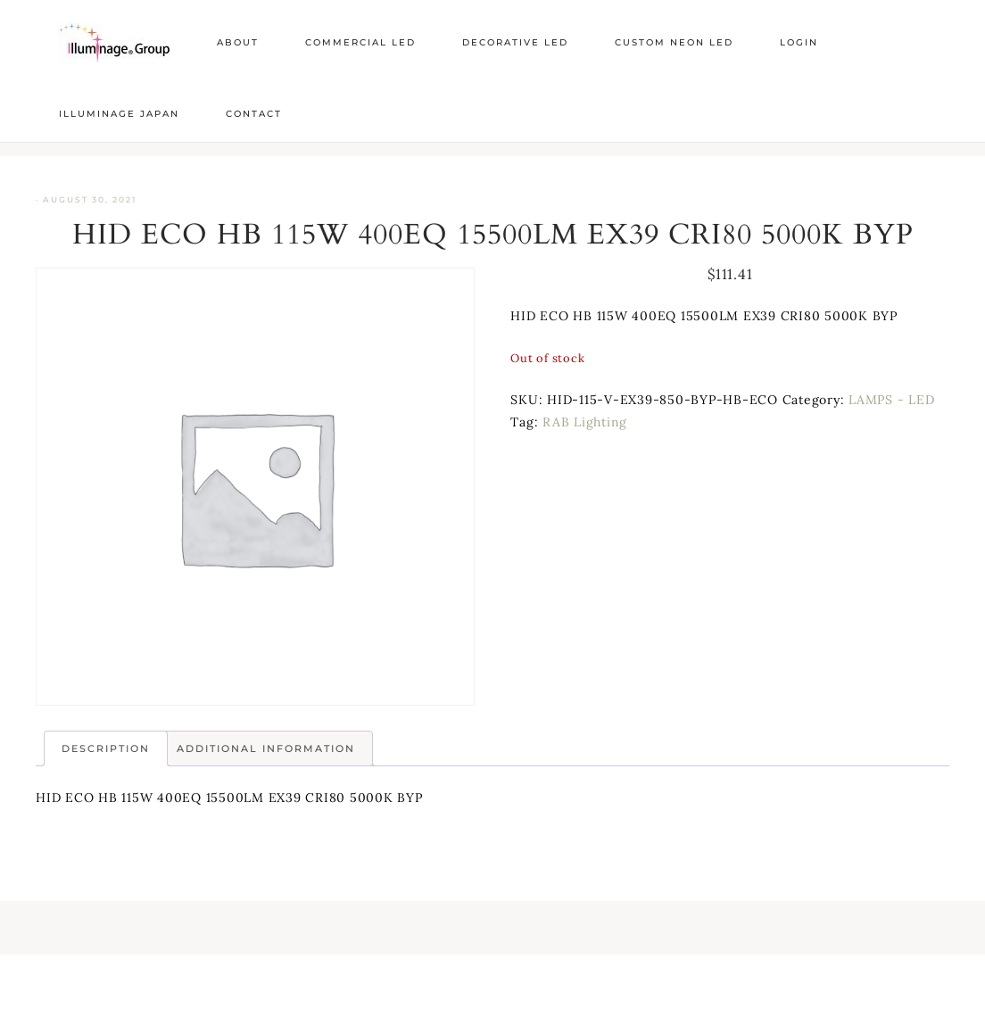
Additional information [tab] (266, 748)
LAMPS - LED (891, 400)
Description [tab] (106, 748)
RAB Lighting (584, 422)
